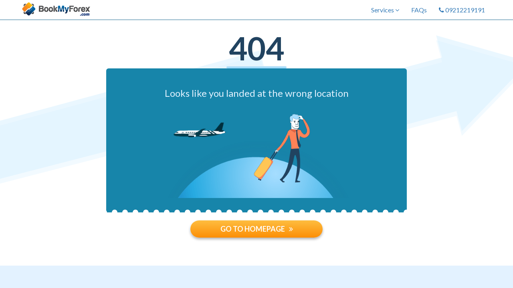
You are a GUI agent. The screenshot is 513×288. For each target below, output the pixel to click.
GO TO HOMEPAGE (256, 228)
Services (385, 10)
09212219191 (462, 10)
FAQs (419, 10)
